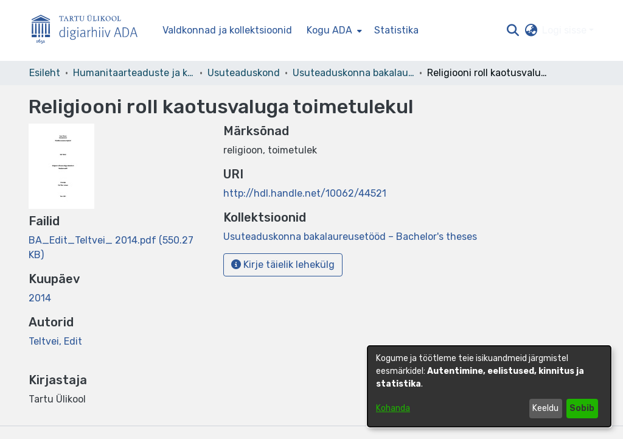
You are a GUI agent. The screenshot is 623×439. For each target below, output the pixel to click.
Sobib (581, 408)
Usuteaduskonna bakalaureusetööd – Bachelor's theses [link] (353, 73)
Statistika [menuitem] (396, 30)
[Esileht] (89, 31)
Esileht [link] (44, 73)
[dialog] (489, 386)
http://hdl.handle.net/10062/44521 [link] (304, 193)
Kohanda (393, 408)
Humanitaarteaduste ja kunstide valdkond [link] (134, 73)
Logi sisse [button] (565, 30)
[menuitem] (333, 30)
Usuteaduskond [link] (243, 73)
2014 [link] (40, 298)
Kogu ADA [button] (329, 30)
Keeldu (545, 408)
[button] (512, 30)
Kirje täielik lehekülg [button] (283, 264)
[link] (350, 236)
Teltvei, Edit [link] (55, 341)
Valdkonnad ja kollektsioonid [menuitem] (227, 30)
